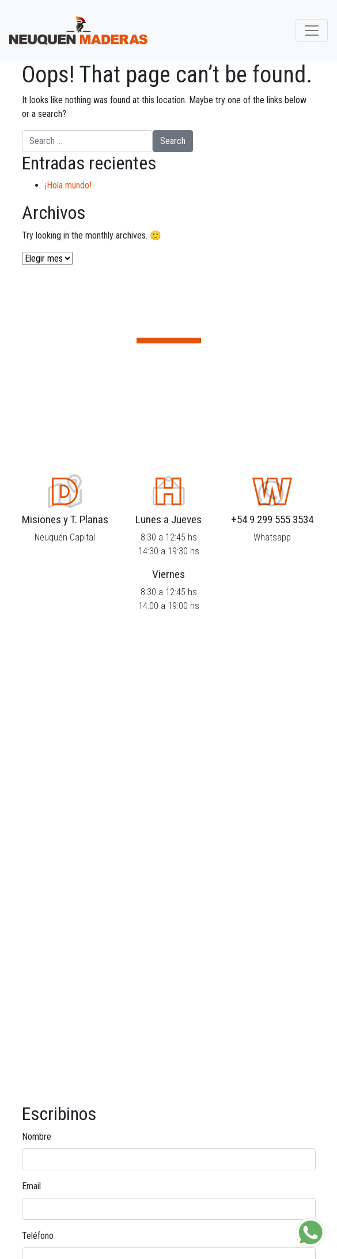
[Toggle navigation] (312, 30)
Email (31, 1186)
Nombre (36, 1136)
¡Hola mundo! (68, 185)
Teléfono (38, 1235)
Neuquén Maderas (78, 30)
